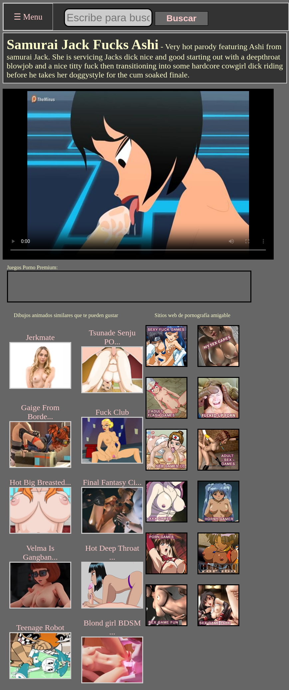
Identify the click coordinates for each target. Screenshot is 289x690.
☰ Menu (28, 16)
